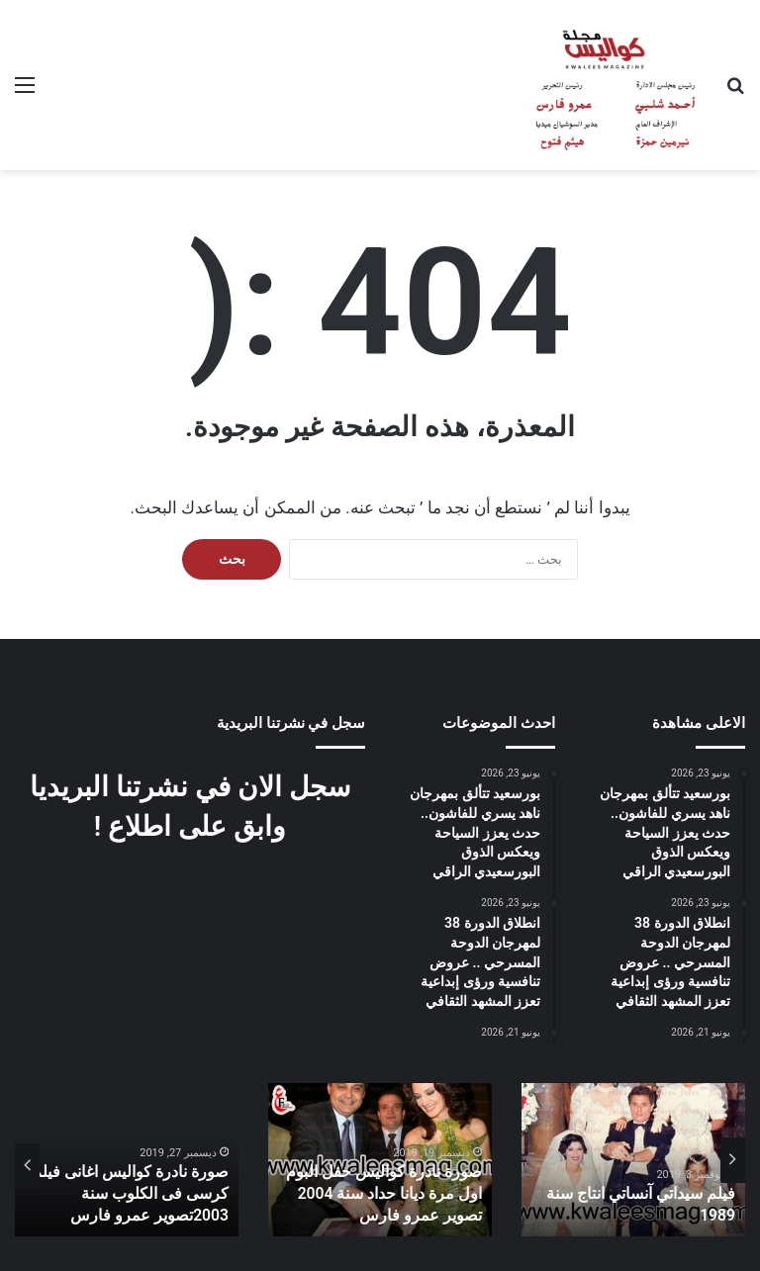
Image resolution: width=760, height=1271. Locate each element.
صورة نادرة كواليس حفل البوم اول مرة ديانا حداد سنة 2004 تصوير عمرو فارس (384, 1197)
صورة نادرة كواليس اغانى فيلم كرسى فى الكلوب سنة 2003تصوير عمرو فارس (128, 1197)
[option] (633, 1159)
